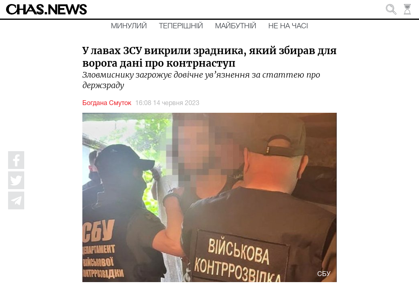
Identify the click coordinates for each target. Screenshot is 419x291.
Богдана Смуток (106, 103)
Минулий (129, 26)
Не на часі (288, 26)
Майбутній (235, 26)
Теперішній (181, 26)
